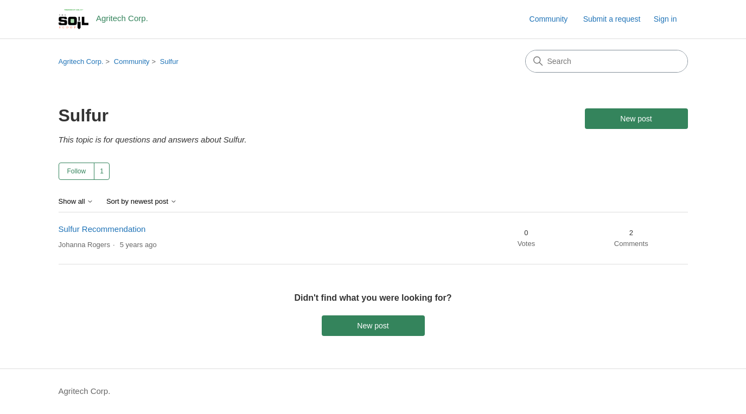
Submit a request (612, 19)
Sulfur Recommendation (102, 229)
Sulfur (169, 61)
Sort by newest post (141, 201)
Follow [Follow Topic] (76, 171)
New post (636, 118)
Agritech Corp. (81, 61)
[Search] (606, 61)
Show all (76, 201)
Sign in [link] (665, 19)
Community (549, 19)
